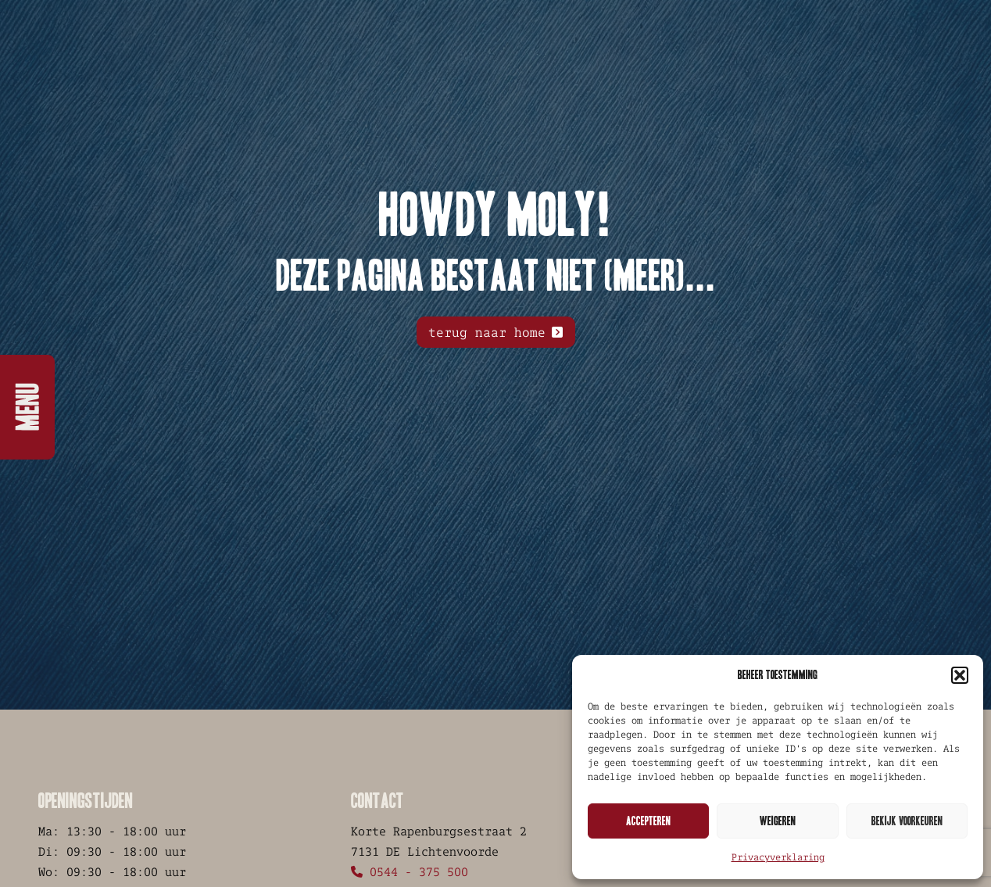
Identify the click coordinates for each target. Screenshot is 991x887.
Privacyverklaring (778, 857)
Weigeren (778, 821)
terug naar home (487, 332)
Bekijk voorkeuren (907, 821)
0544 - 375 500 (409, 871)
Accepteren (648, 821)
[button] (960, 675)
